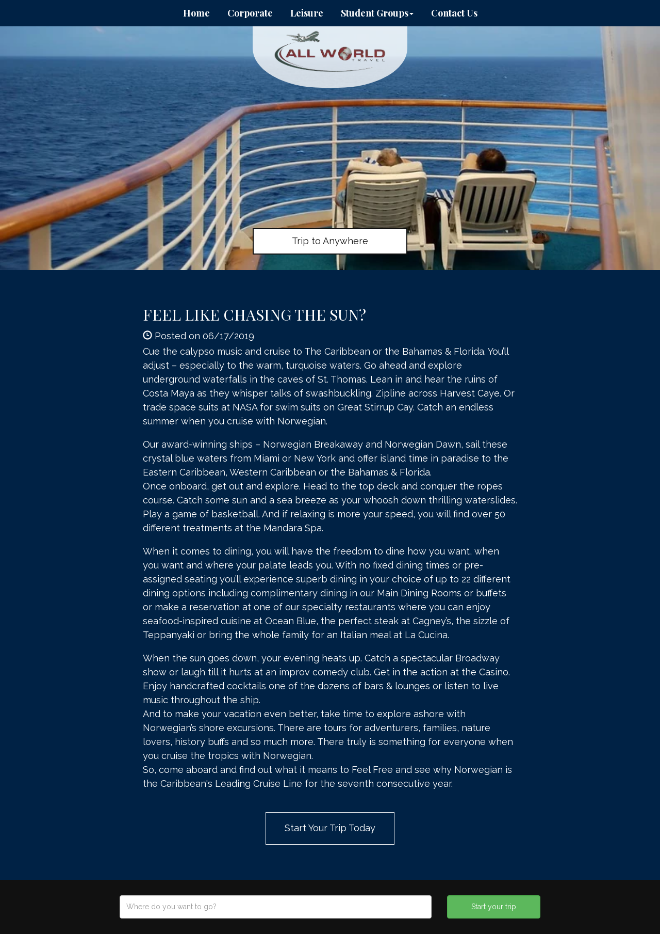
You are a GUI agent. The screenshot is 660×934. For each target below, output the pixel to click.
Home (196, 13)
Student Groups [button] (377, 13)
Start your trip (493, 907)
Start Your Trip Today (330, 827)
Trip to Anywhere (330, 240)
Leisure (306, 13)
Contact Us (454, 13)
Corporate (250, 13)
